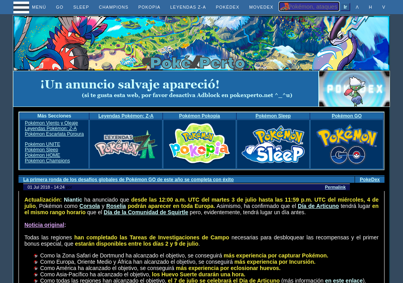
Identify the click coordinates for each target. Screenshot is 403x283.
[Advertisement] (166, 89)
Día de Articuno (318, 206)
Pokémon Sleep (272, 116)
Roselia (116, 206)
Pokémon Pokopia (199, 116)
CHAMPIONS (113, 7)
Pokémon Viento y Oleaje (51, 123)
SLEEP (81, 7)
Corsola (89, 206)
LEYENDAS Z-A (188, 7)
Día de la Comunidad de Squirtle (146, 212)
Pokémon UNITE (42, 144)
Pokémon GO (347, 116)
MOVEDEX (261, 7)
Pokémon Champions (47, 161)
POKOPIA (149, 7)
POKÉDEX (227, 7)
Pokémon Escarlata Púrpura (54, 134)
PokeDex (370, 179)
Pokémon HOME (42, 155)
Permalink (335, 187)
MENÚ (32, 7)
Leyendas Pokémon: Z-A (125, 116)
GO (59, 7)
